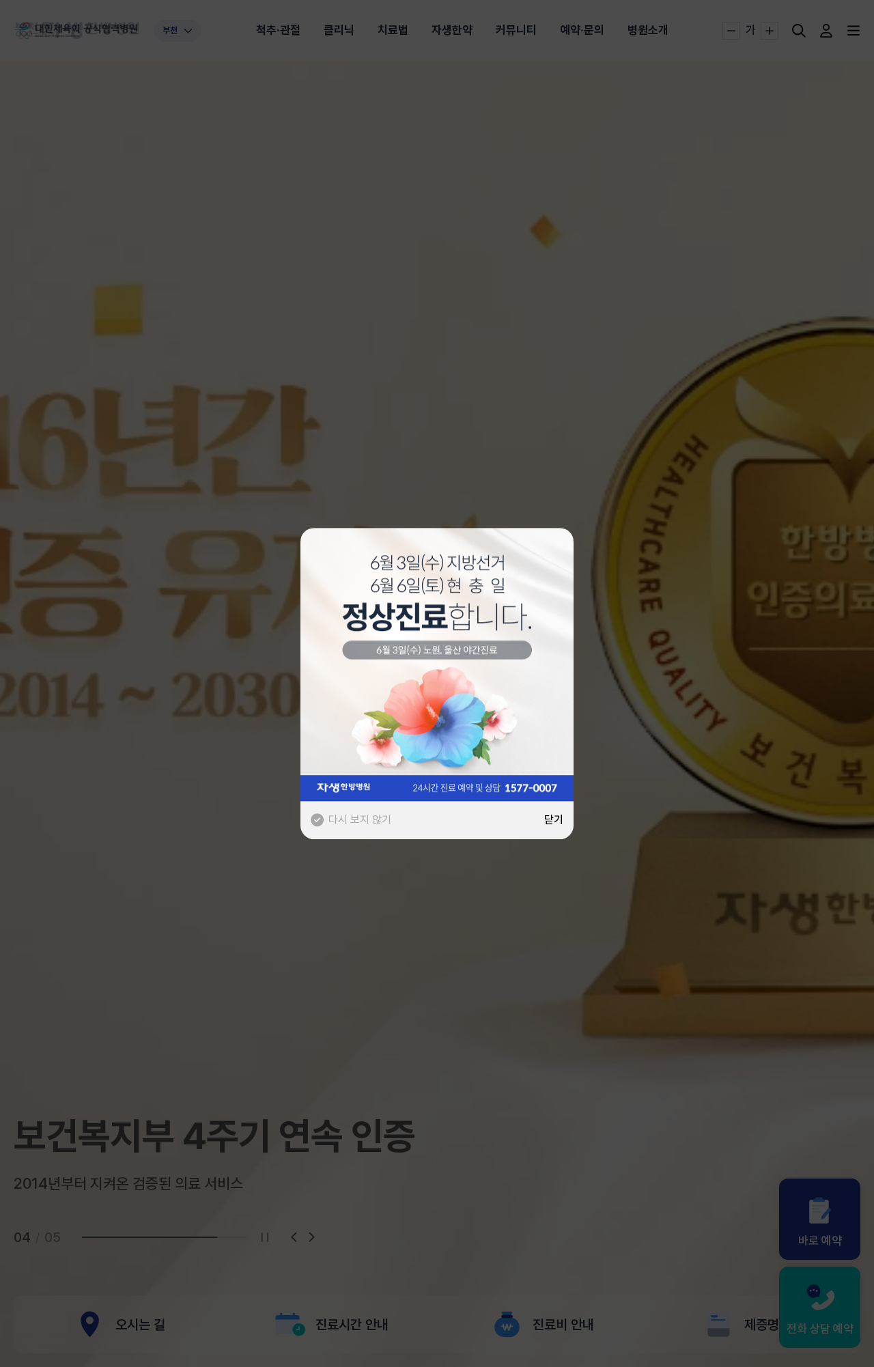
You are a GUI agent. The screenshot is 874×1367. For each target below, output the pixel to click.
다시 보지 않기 (351, 819)
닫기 (553, 819)
